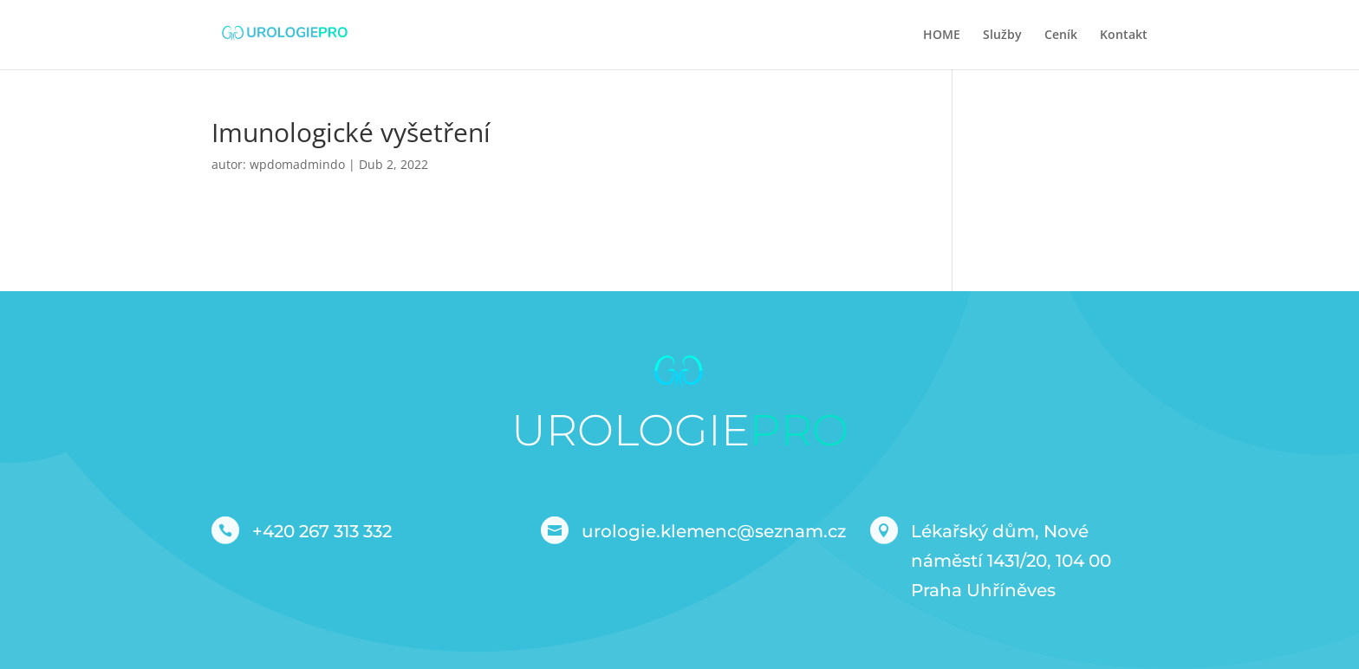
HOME (941, 35)
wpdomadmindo (297, 164)
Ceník (1060, 35)
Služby (1002, 35)
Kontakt (1124, 35)
